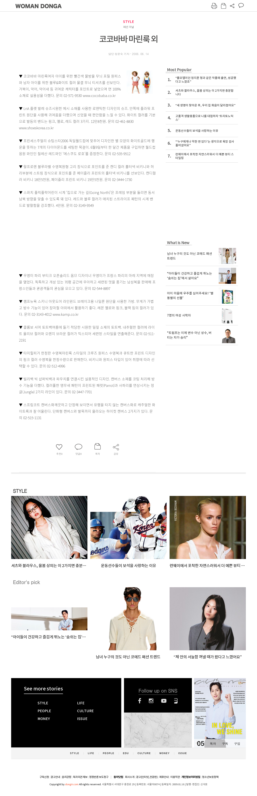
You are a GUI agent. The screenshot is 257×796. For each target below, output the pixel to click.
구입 (237, 743)
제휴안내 (164, 777)
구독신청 (44, 777)
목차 (213, 743)
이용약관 (175, 777)
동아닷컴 (118, 777)
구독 (225, 743)
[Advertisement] (77, 239)
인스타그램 (151, 701)
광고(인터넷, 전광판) (146, 777)
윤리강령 (66, 777)
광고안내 (55, 777)
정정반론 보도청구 (98, 777)
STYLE (128, 21)
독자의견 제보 (80, 777)
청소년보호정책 (210, 777)
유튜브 (163, 701)
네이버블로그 (176, 701)
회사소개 (129, 777)
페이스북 (139, 701)
